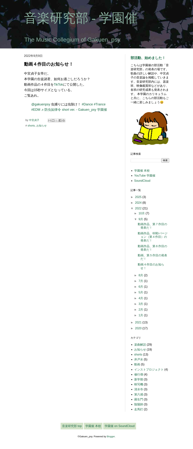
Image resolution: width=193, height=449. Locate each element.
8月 (141, 275)
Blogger (111, 436)
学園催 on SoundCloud (120, 426)
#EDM (35, 109)
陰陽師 (138, 404)
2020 (138, 328)
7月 (141, 281)
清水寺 (138, 389)
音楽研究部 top (72, 426)
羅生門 (138, 399)
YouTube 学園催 (144, 175)
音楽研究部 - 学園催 (81, 18)
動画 (137, 364)
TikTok (58, 84)
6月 (141, 286)
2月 (141, 309)
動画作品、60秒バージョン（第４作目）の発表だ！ (152, 237)
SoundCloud (142, 180)
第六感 (138, 394)
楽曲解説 (140, 344)
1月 (141, 315)
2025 (138, 197)
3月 (141, 303)
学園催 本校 (142, 170)
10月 (141, 213)
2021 (138, 322)
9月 (141, 219)
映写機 (138, 384)
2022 (138, 208)
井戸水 (138, 359)
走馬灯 (138, 409)
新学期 (138, 379)
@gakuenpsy (40, 104)
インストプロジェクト (149, 369)
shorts (31, 125)
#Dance (87, 104)
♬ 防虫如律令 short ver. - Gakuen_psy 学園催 (74, 109)
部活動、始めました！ (148, 58)
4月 (141, 298)
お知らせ (41, 125)
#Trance (100, 104)
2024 (138, 202)
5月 (141, 292)
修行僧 (138, 374)
